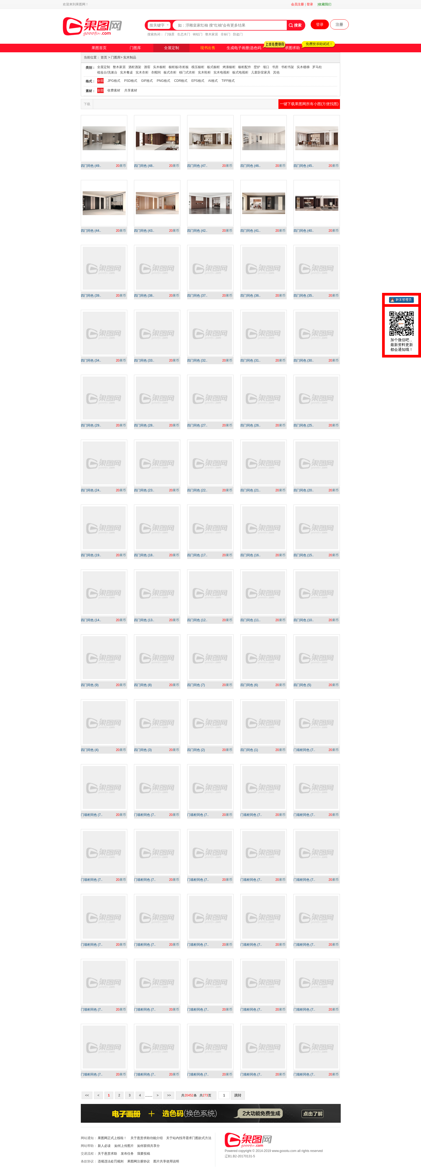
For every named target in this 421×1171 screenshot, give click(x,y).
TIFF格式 (228, 81)
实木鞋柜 (204, 72)
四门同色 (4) (90, 750)
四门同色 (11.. (250, 620)
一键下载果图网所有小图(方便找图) (309, 104)
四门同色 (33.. (144, 360)
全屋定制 (171, 48)
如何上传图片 (124, 1146)
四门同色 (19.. (91, 555)
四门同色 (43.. (144, 231)
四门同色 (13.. (144, 620)
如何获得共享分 (148, 1146)
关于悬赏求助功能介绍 (146, 1138)
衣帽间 (156, 72)
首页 (104, 57)
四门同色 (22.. (197, 490)
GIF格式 (147, 81)
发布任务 (127, 1153)
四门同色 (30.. (303, 360)
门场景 (170, 34)
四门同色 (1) (249, 750)
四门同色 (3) (143, 750)
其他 (276, 72)
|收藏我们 (324, 4)
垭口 (266, 67)
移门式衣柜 (187, 72)
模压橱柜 (197, 67)
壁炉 (257, 67)
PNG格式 (163, 81)
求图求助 (292, 48)
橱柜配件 (244, 67)
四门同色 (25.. (303, 425)
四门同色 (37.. (197, 295)
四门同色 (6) (249, 685)
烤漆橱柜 (229, 67)
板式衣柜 (170, 72)
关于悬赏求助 (107, 1153)
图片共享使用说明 (166, 1161)
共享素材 (130, 90)
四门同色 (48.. (144, 166)
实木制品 (129, 57)
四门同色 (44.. (91, 231)
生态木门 (183, 34)
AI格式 (212, 81)
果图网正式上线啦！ (112, 1138)
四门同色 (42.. (197, 231)
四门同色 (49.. (91, 166)
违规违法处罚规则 (111, 1161)
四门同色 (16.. (250, 555)
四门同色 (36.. (250, 295)
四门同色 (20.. (303, 490)
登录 (310, 4)
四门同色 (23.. (144, 490)
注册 (339, 24)
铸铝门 (197, 34)
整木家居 (211, 34)
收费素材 (113, 90)
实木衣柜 (142, 72)
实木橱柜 (159, 67)
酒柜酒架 (134, 67)
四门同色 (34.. (91, 360)
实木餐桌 (126, 72)
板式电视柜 (240, 72)
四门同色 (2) (196, 750)
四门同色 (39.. (91, 295)
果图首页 (99, 48)
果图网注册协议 (138, 1161)
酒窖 (147, 67)
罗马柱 (317, 67)
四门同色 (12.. (197, 620)
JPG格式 (113, 81)
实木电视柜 (221, 72)
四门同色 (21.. (250, 490)
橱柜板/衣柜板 (179, 67)
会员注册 (297, 4)
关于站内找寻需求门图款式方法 (188, 1138)
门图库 (135, 48)
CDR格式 (180, 81)
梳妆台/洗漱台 (107, 72)
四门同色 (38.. (144, 295)
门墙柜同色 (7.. (304, 750)
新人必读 (104, 1146)
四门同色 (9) (90, 685)
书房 (275, 67)
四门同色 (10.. (303, 620)
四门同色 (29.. (91, 425)
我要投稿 (143, 1153)
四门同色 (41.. (250, 231)
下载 (87, 104)
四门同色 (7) (196, 685)
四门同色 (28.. (144, 425)
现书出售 (207, 48)
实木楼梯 (303, 67)
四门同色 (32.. (197, 360)
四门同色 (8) (143, 685)
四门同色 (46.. (250, 166)
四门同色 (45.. (303, 166)
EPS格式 (197, 81)
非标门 (225, 34)
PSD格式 (130, 81)
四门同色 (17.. (197, 555)
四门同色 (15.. (303, 555)
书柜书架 (287, 67)
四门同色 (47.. (197, 166)
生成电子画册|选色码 (244, 48)
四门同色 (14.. (91, 620)
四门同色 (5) (302, 685)
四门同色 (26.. (250, 425)
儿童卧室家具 (260, 72)
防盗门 (238, 34)
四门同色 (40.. (303, 231)
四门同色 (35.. (303, 295)
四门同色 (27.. (197, 425)
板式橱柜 (213, 67)
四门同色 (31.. (250, 360)
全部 (100, 81)
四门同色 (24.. (91, 490)
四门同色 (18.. (144, 555)
